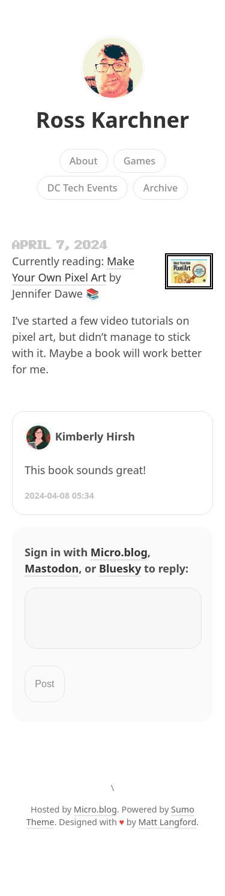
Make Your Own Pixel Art (73, 269)
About (84, 160)
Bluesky (120, 568)
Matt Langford (168, 829)
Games (140, 160)
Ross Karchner (112, 119)
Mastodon (52, 568)
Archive (160, 187)
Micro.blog (119, 552)
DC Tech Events (82, 187)
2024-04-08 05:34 (59, 495)
